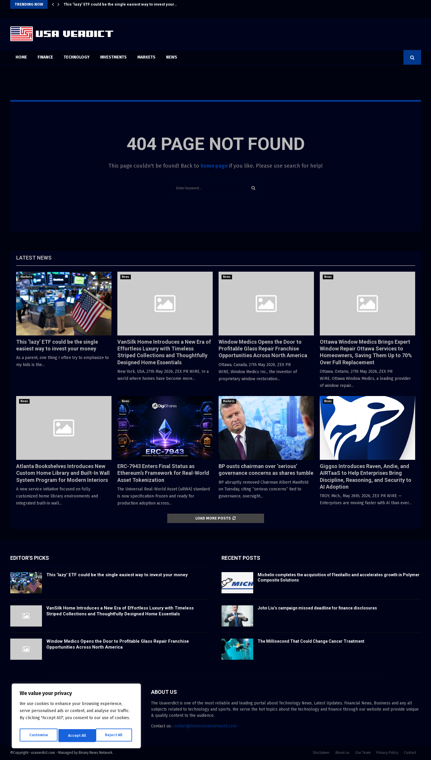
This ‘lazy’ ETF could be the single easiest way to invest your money (117, 574)
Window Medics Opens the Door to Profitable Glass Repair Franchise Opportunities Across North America (263, 349)
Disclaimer (321, 753)
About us (342, 753)
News (171, 57)
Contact (410, 753)
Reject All (77, 735)
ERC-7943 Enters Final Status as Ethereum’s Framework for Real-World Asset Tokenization (163, 473)
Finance (45, 57)
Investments (113, 57)
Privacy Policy (387, 753)
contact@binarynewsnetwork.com (204, 726)
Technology (76, 57)
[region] (76, 717)
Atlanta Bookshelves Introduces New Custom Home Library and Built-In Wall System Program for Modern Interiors (63, 473)
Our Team (363, 753)
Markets (146, 57)
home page (214, 166)
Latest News (34, 258)
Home (21, 57)
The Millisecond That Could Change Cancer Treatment (311, 641)
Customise (38, 735)
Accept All (114, 735)
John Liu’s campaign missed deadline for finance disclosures (317, 608)
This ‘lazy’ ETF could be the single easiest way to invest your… (120, 4)
